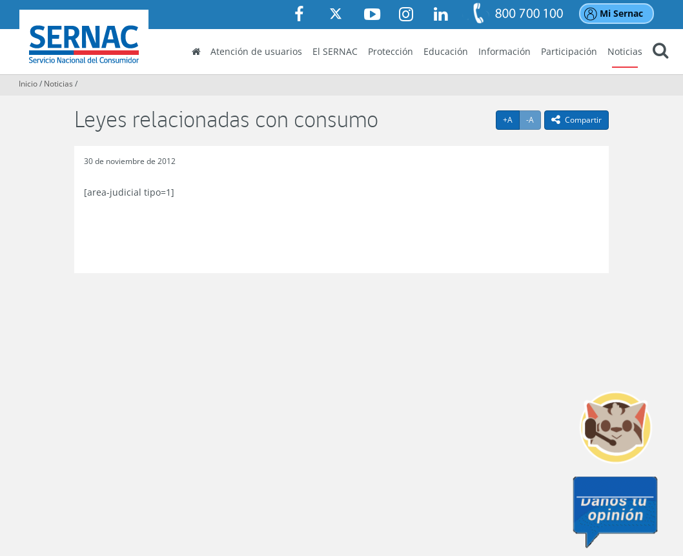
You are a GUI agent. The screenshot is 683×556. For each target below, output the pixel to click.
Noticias (624, 51)
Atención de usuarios (256, 51)
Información (504, 51)
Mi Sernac (621, 13)
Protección (390, 51)
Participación (569, 51)
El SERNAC (335, 51)
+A (511, 119)
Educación (445, 51)
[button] (660, 52)
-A (533, 119)
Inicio (28, 83)
